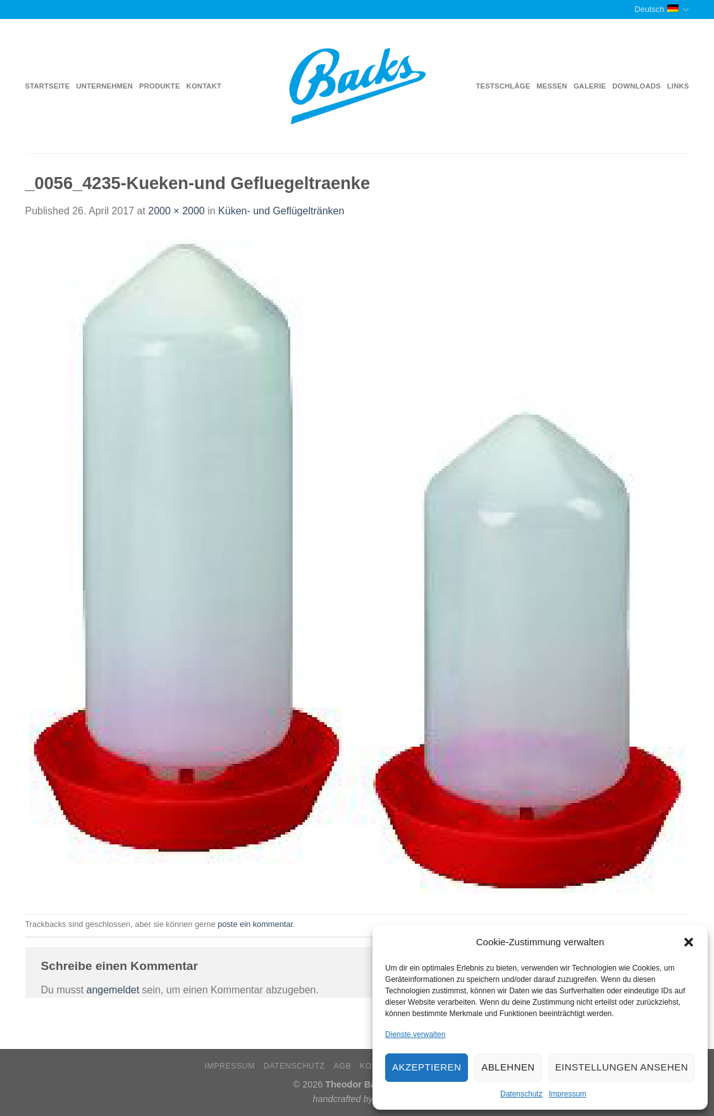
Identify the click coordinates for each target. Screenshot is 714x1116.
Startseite (47, 86)
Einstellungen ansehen (621, 1067)
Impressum (567, 1093)
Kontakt (204, 86)
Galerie (590, 86)
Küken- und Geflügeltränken (281, 210)
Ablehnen (507, 1067)
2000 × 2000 (176, 210)
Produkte (159, 86)
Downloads (636, 86)
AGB (343, 1066)
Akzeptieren (426, 1067)
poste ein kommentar (255, 924)
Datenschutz (521, 1093)
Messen (551, 86)
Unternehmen (105, 86)
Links (678, 86)
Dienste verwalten (415, 1034)
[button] (688, 942)
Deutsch (661, 10)
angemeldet (113, 989)
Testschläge (503, 86)
